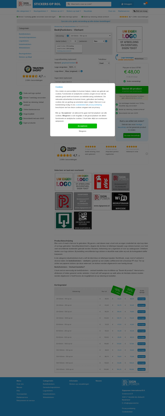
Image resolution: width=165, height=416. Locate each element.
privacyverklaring (95, 105)
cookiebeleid (81, 105)
